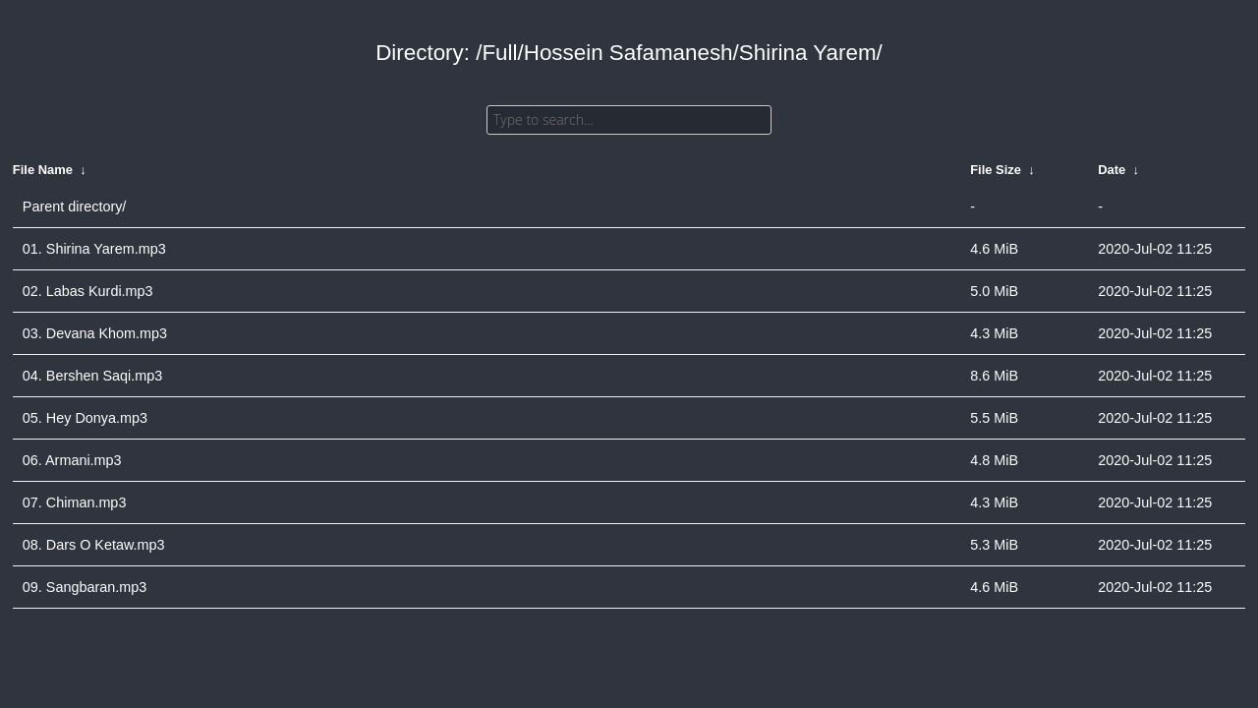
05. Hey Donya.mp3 (85, 418)
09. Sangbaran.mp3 (84, 587)
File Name (43, 169)
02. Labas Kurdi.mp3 (88, 291)
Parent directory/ (75, 206)
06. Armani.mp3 (72, 460)
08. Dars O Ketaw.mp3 (94, 545)
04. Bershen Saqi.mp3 (92, 376)
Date (1111, 169)
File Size (995, 169)
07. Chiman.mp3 (75, 502)
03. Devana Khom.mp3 (95, 333)
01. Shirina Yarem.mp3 (94, 249)
